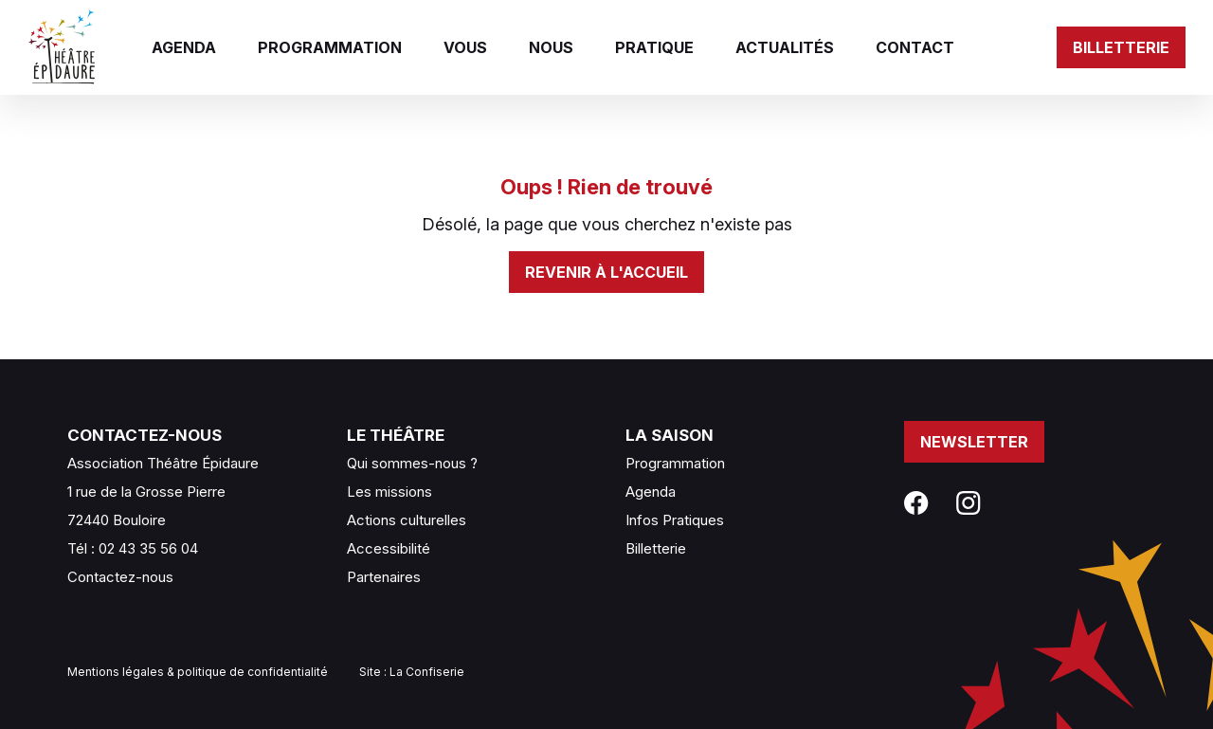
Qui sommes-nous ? (412, 463)
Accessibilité (388, 548)
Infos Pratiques (674, 520)
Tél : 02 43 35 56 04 (132, 548)
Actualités (784, 47)
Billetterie (1121, 47)
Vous (465, 47)
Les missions (389, 492)
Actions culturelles (406, 520)
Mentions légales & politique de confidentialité (197, 672)
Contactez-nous (120, 577)
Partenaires (384, 577)
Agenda (184, 47)
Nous (551, 47)
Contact (915, 47)
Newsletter (974, 441)
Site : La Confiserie (411, 672)
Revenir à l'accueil (606, 272)
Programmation (330, 47)
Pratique (654, 47)
